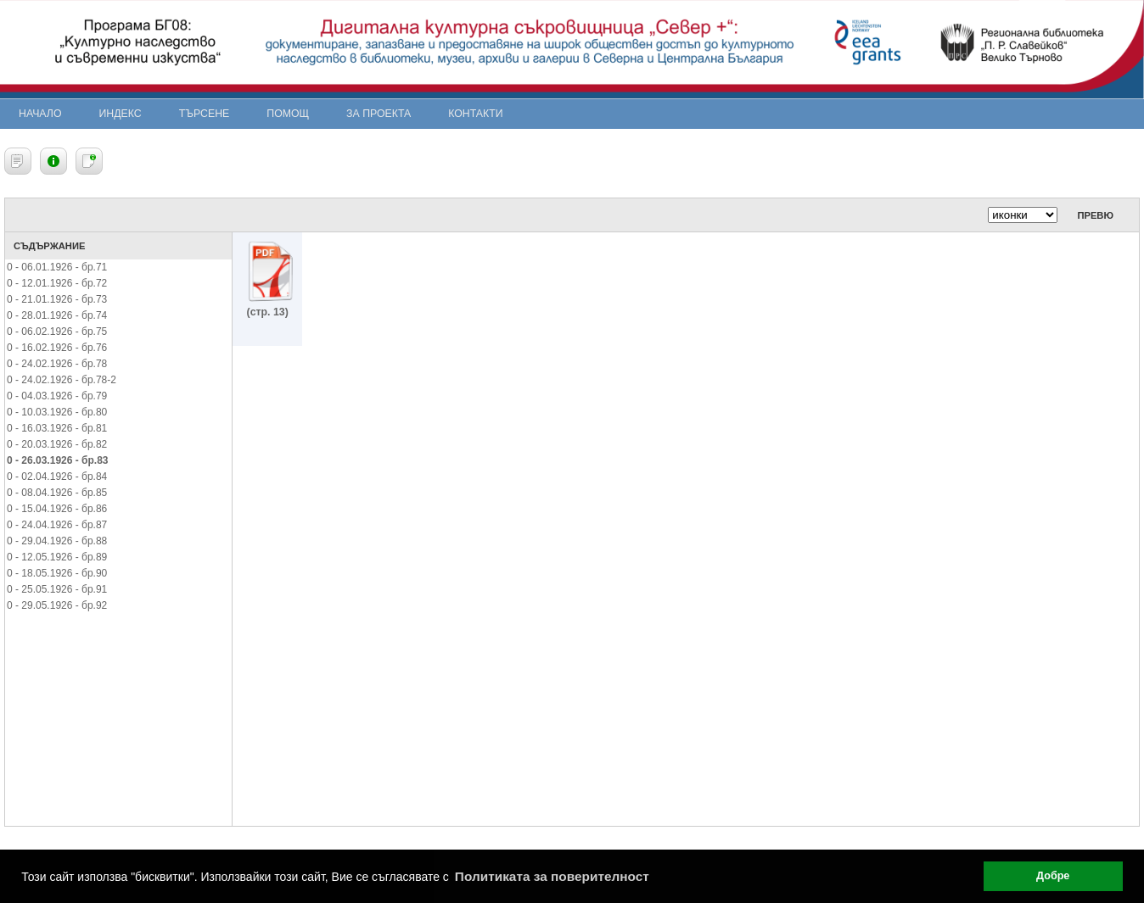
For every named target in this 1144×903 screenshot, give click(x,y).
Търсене (204, 114)
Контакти (475, 114)
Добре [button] (1052, 876)
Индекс (120, 114)
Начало (40, 114)
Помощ (287, 114)
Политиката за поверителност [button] (552, 876)
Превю (1095, 215)
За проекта (378, 114)
